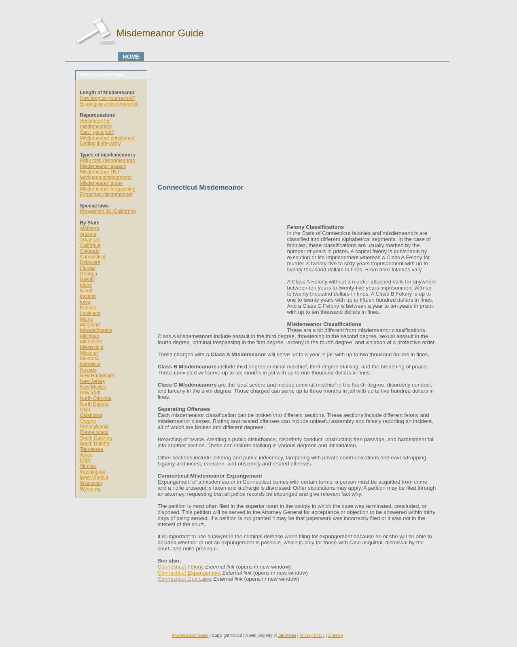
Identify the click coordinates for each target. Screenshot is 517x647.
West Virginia (94, 477)
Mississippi (91, 347)
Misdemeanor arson (101, 183)
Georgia (88, 274)
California (90, 245)
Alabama (89, 228)
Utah (85, 460)
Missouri (89, 353)
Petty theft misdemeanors (107, 160)
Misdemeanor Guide (190, 635)
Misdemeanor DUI (99, 172)
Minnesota (91, 342)
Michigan (89, 336)
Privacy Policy (311, 635)
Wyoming (90, 489)
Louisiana (90, 313)
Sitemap (335, 635)
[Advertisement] (296, 127)
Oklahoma (91, 415)
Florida (87, 268)
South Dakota (94, 443)
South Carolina (96, 438)
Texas (86, 455)
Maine (86, 319)
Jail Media (287, 635)
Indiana (87, 296)
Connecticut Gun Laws (184, 579)
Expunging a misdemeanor (109, 104)
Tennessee (91, 449)
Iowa (85, 302)
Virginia (88, 466)
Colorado (90, 251)
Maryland (90, 325)
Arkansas (90, 240)
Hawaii (87, 279)
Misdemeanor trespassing (107, 189)
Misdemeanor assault (103, 166)
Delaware (90, 262)
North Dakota (94, 404)
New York (90, 392)
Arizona (88, 234)
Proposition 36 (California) (108, 211)
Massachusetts (96, 330)
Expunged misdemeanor (106, 194)
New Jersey (92, 381)
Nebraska (90, 364)
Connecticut (92, 257)
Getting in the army (100, 143)
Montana (89, 359)
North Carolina (95, 398)
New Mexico (93, 387)
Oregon (88, 421)
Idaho (86, 285)
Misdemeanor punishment (108, 138)
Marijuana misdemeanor (106, 177)
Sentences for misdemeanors (96, 123)
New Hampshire (97, 375)
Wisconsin (91, 483)
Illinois (86, 291)
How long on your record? (107, 98)
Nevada (88, 370)
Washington (92, 472)
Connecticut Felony (180, 567)
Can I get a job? (97, 132)
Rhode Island (94, 432)
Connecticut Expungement (188, 573)
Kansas (88, 308)
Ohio (85, 409)
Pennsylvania (94, 426)
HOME (131, 56)
